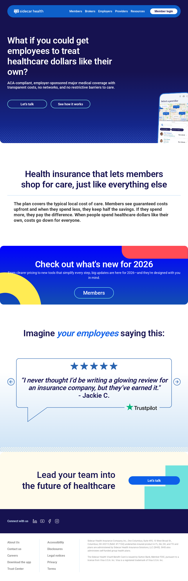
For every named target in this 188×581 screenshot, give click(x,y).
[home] (28, 11)
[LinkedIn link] (35, 521)
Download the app (19, 562)
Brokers (90, 11)
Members (75, 11)
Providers (121, 11)
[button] (11, 381)
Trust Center (15, 569)
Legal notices (56, 555)
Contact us (14, 549)
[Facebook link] (49, 521)
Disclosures (55, 549)
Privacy (52, 562)
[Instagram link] (57, 521)
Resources (138, 11)
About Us (13, 542)
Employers (105, 11)
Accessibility (55, 542)
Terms (51, 569)
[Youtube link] (42, 521)
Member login (164, 11)
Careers (12, 555)
